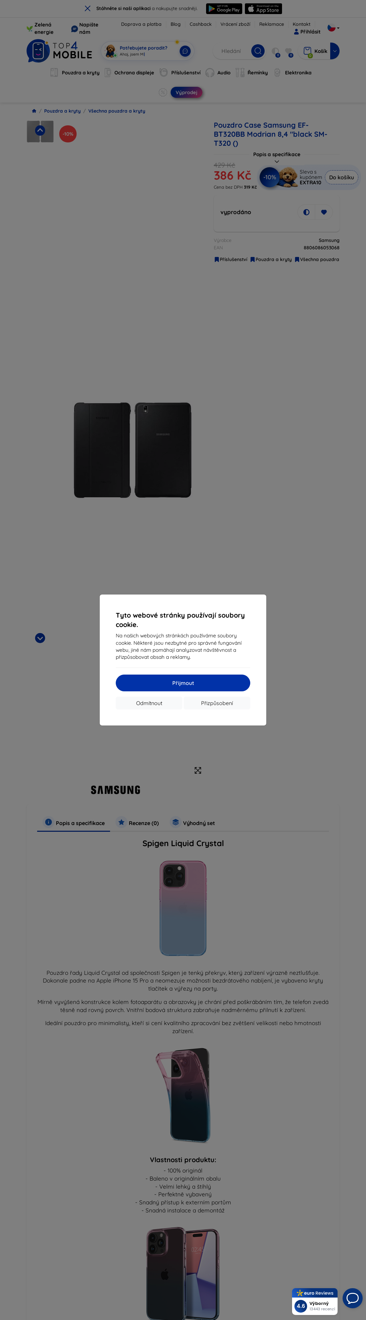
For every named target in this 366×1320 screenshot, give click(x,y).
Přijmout (183, 683)
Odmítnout (149, 703)
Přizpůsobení (217, 703)
